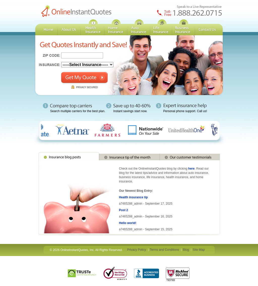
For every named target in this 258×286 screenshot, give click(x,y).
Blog (186, 249)
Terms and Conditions (164, 249)
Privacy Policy (136, 249)
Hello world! (127, 223)
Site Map (199, 249)
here (191, 168)
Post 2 (123, 210)
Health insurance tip (133, 197)
